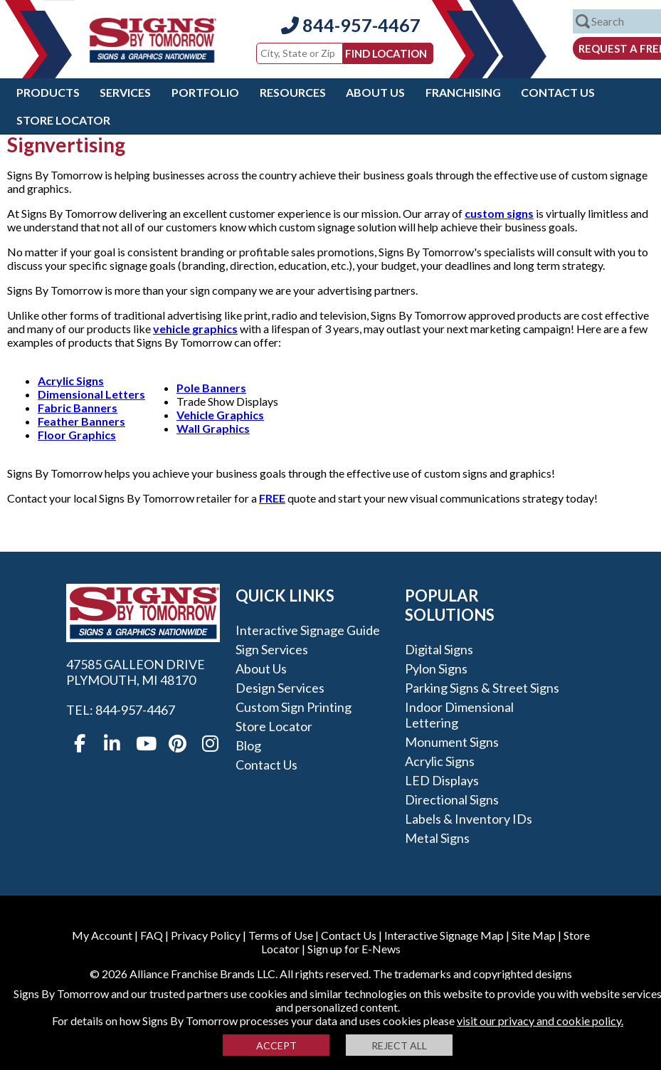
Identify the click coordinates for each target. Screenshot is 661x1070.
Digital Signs (439, 649)
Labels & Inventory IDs (468, 819)
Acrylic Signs (71, 380)
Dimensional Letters (91, 394)
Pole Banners (211, 387)
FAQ (151, 935)
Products (48, 92)
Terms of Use (280, 935)
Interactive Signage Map (444, 935)
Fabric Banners (77, 407)
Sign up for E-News (354, 948)
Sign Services (272, 649)
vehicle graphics (195, 328)
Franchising (463, 92)
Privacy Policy (205, 935)
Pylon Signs (436, 668)
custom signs (499, 213)
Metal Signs (437, 838)
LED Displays (442, 780)
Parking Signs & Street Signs (482, 688)
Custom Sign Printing (293, 707)
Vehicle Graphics (220, 414)
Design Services (280, 688)
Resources (293, 92)
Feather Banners (81, 421)
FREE (272, 498)
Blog (248, 745)
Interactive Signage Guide (308, 630)
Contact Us (558, 92)
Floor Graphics (77, 434)
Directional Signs (452, 799)
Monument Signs (452, 742)
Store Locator (63, 120)
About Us (375, 92)
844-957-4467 (351, 25)
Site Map (534, 935)
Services (125, 92)
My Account (102, 935)
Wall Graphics (213, 428)
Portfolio (205, 92)
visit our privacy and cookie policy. (540, 1020)
